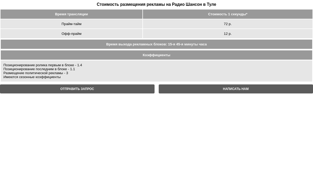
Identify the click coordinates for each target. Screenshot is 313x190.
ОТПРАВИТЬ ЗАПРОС (77, 89)
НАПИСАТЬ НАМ (236, 89)
